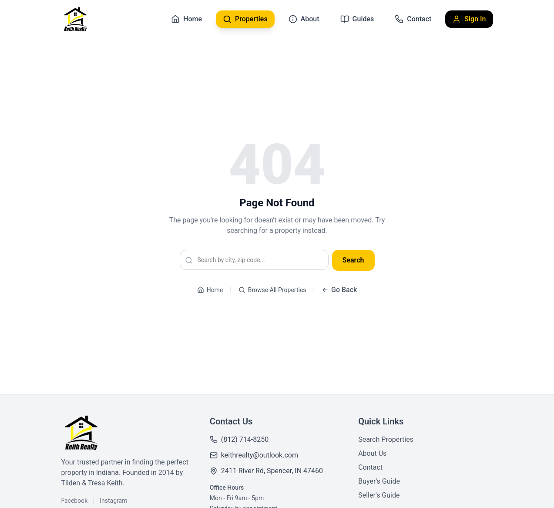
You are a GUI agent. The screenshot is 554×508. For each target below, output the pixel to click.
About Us (372, 453)
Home (210, 289)
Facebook (74, 500)
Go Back (339, 290)
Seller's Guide (379, 495)
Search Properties (385, 439)
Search (353, 260)
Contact (370, 467)
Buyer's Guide (379, 481)
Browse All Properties (272, 289)
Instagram (113, 500)
